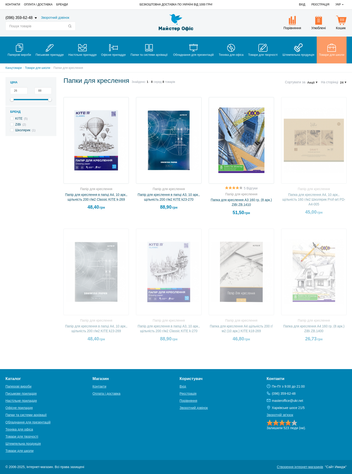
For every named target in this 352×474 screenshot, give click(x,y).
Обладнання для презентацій (27, 422)
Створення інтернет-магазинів (300, 467)
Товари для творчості (21, 436)
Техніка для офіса (19, 429)
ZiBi (18, 124)
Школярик (22, 130)
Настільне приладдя (21, 401)
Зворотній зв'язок (280, 415)
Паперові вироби (18, 386)
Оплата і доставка (38, 4)
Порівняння (188, 401)
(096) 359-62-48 (19, 18)
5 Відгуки (250, 188)
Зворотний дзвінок (55, 17)
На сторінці (329, 82)
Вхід (302, 4)
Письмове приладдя (21, 393)
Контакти (12, 4)
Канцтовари (13, 68)
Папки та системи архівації (26, 415)
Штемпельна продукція (23, 444)
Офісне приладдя (19, 408)
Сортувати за (295, 82)
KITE (19, 118)
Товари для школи (37, 68)
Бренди (62, 4)
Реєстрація (320, 4)
